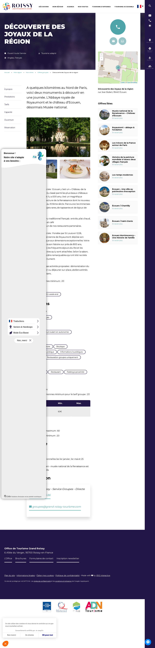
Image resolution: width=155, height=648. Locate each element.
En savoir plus (117, 118)
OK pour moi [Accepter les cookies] (47, 635)
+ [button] (101, 55)
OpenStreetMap (132, 82)
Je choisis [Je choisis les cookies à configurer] (29, 635)
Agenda (70, 7)
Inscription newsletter (73, 614)
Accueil (7, 72)
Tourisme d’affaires (101, 7)
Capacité (8, 112)
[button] (5, 644)
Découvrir (44, 7)
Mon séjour (57, 7)
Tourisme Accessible (124, 7)
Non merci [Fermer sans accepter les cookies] (11, 635)
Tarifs (6, 104)
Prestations (9, 97)
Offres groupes (43, 72)
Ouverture (9, 120)
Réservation (9, 127)
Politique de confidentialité (67, 631)
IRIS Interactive (103, 631)
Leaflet (122, 82)
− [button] (101, 59)
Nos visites (83, 7)
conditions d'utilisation (63, 637)
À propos (8, 89)
